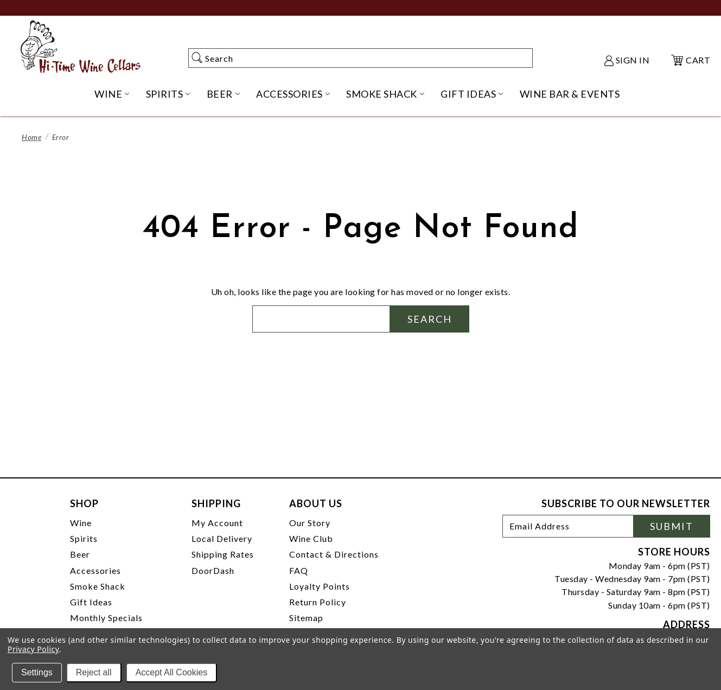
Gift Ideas (91, 602)
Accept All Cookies (172, 672)
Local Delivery (222, 538)
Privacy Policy (33, 649)
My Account (217, 523)
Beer (80, 554)
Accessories (95, 570)
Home (31, 137)
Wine (81, 523)
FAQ (298, 570)
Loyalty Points (319, 586)
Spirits (84, 538)
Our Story (309, 523)
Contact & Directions (334, 554)
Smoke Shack (97, 586)
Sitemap (306, 617)
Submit (671, 526)
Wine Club (311, 538)
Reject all (94, 672)
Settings (37, 672)
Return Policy (317, 602)
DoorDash (213, 570)
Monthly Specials (106, 617)
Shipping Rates (223, 554)
